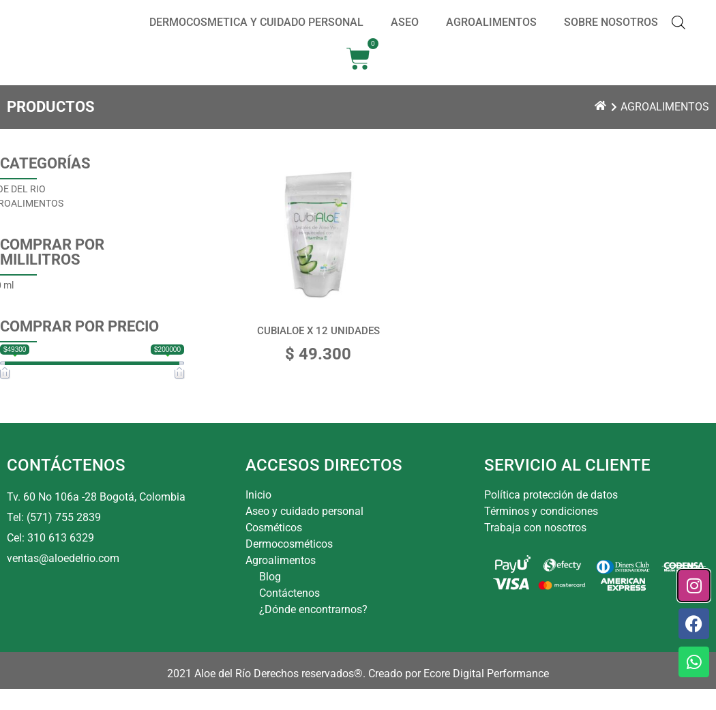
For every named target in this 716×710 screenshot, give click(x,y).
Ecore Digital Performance (486, 694)
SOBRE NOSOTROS (611, 33)
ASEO (405, 33)
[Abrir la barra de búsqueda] (678, 33)
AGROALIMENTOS (491, 33)
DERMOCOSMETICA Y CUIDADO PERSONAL (256, 33)
